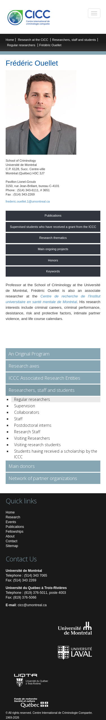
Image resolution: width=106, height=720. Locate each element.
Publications (53, 215)
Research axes (23, 366)
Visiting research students (37, 444)
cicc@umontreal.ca (32, 605)
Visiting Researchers (32, 438)
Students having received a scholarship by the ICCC (55, 453)
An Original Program (28, 353)
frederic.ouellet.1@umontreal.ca (28, 201)
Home (10, 39)
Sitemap (12, 546)
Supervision (24, 405)
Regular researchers (21, 45)
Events (11, 522)
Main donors (21, 466)
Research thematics (53, 237)
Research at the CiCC (33, 39)
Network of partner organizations (42, 478)
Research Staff (27, 431)
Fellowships (14, 532)
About (10, 536)
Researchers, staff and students (74, 39)
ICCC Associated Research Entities (44, 378)
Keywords (53, 271)
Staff (18, 418)
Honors (53, 260)
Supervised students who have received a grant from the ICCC (53, 226)
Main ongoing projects (53, 249)
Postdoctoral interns (32, 425)
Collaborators (26, 412)
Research (13, 517)
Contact (11, 541)
